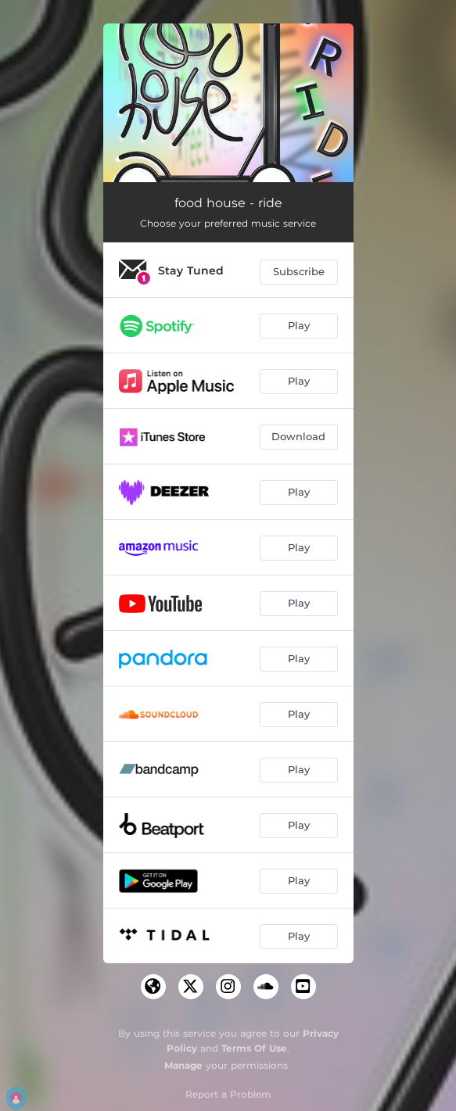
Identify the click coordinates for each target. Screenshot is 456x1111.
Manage (183, 1065)
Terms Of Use (254, 1048)
